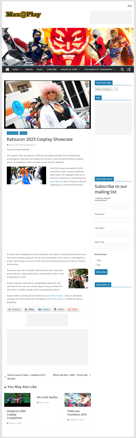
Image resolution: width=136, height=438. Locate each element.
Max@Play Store (69, 69)
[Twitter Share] (29, 309)
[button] (19, 69)
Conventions (12, 133)
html (99, 260)
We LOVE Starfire (47, 397)
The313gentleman (29, 145)
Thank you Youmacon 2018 (77, 412)
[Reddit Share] (73, 309)
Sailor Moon (55, 181)
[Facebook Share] (14, 309)
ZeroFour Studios (55, 295)
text (98, 265)
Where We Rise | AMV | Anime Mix (72, 375)
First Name (100, 214)
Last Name (100, 228)
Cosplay (23, 133)
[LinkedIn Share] (44, 309)
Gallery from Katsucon (55, 299)
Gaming (29, 69)
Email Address (101, 200)
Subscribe (52, 69)
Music (40, 69)
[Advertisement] (111, 17)
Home (15, 69)
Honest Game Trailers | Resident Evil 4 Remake (24, 377)
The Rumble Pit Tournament (98, 69)
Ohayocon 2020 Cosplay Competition (16, 414)
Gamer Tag (99, 242)
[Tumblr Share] (59, 309)
